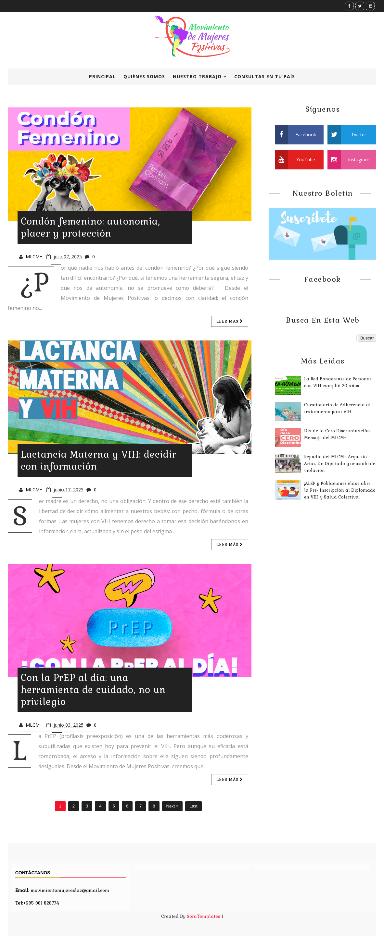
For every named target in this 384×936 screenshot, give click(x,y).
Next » (172, 806)
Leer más (229, 321)
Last (193, 806)
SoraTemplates (203, 916)
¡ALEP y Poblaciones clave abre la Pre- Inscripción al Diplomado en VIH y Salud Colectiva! (340, 490)
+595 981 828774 (37, 903)
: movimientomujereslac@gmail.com (62, 890)
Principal (102, 76)
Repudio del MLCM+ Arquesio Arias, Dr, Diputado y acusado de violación (339, 463)
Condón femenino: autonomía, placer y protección (90, 227)
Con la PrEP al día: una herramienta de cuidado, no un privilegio (93, 690)
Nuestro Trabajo (197, 76)
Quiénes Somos (144, 76)
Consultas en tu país (264, 76)
